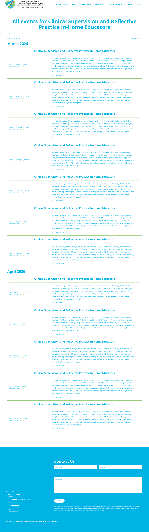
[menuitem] (58, 4)
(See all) (22, 66)
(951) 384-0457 (13, 505)
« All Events (11, 34)
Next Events (136, 38)
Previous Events (13, 38)
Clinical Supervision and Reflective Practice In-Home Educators (74, 51)
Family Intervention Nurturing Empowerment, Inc (31, 521)
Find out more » (58, 75)
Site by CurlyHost (52, 521)
